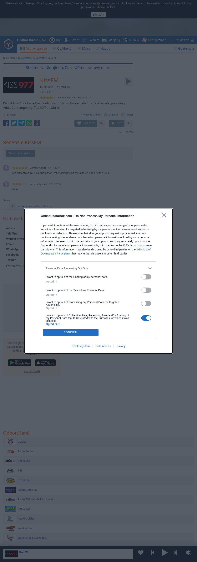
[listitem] (98, 268)
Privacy (121, 346)
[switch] (146, 276)
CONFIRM (70, 332)
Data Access (103, 346)
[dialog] (98, 281)
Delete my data (81, 346)
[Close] (165, 216)
